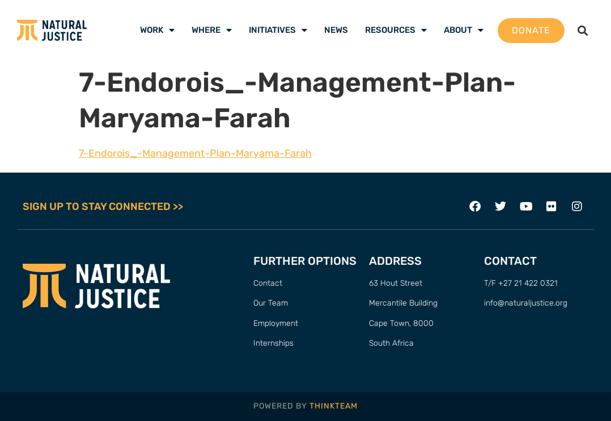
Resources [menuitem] (396, 30)
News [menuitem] (336, 30)
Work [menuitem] (157, 30)
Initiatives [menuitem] (278, 30)
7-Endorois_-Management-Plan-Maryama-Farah (195, 153)
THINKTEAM (333, 406)
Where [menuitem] (212, 30)
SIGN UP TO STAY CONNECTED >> (103, 206)
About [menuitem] (463, 30)
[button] (582, 30)
